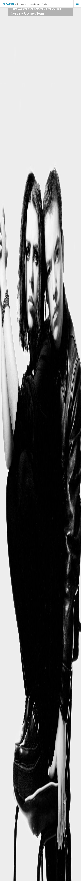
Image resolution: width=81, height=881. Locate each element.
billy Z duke (8, 3)
